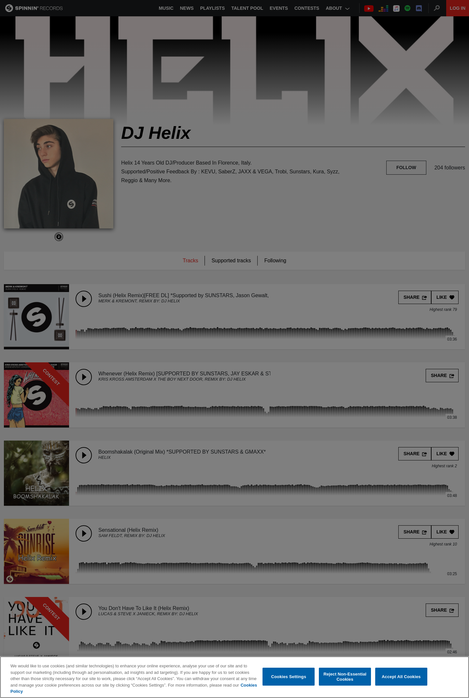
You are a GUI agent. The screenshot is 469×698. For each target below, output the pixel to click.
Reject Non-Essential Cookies (344, 677)
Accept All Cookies (401, 676)
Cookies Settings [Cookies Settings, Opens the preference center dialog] (288, 676)
